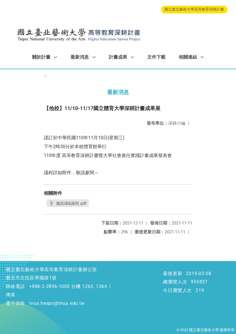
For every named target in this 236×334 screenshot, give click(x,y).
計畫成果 (118, 57)
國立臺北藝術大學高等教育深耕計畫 (194, 9)
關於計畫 (41, 57)
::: (45, 75)
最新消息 (79, 57)
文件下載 (156, 57)
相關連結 (188, 57)
